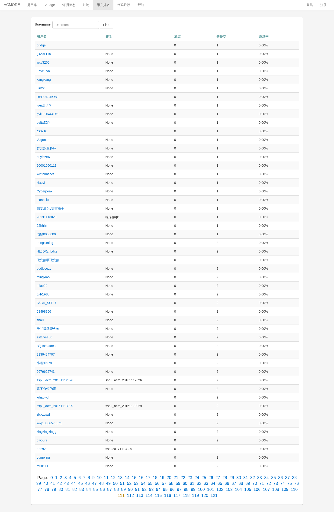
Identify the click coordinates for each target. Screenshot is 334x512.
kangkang (44, 79)
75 (289, 483)
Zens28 (42, 449)
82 (74, 489)
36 (280, 477)
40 (45, 483)
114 (148, 495)
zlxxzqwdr (44, 414)
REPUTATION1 (48, 97)
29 (231, 477)
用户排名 (103, 5)
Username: (43, 24)
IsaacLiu (43, 200)
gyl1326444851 (48, 114)
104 (238, 489)
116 (167, 495)
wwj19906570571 (49, 423)
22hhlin (42, 225)
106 (257, 489)
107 (266, 489)
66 (227, 483)
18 (155, 477)
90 (130, 489)
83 (81, 489)
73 (275, 483)
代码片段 (123, 5)
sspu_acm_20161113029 (55, 406)
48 (101, 483)
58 (171, 483)
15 (134, 477)
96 (172, 489)
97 (179, 489)
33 (259, 477)
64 (213, 483)
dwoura (42, 440)
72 (268, 483)
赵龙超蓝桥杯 (46, 148)
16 (141, 477)
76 (296, 483)
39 (38, 483)
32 (252, 477)
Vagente (42, 140)
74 (282, 483)
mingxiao (43, 277)
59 (178, 483)
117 (176, 495)
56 (157, 483)
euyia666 (43, 157)
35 (273, 477)
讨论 (86, 5)
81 (67, 489)
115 (158, 495)
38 (294, 477)
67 (233, 483)
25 (204, 477)
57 (164, 483)
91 (137, 489)
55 (150, 483)
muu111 (42, 466)
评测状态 (68, 5)
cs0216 (42, 131)
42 (59, 483)
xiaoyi (41, 183)
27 (217, 477)
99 (193, 489)
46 (87, 483)
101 (210, 489)
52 (129, 483)
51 (122, 483)
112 (130, 495)
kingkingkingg (46, 432)
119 (195, 495)
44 (73, 483)
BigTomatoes (46, 346)
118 (186, 495)
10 (99, 477)
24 (197, 477)
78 (47, 489)
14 (127, 477)
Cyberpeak (44, 191)
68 (240, 483)
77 (40, 489)
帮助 (141, 5)
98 (186, 489)
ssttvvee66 (44, 337)
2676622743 (46, 371)
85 (95, 489)
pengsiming (45, 243)
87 (109, 489)
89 (123, 489)
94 (158, 489)
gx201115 (44, 54)
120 (204, 495)
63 (206, 483)
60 (185, 483)
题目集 (32, 5)
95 (165, 489)
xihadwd (42, 397)
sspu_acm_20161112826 (55, 380)
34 (266, 477)
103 (229, 489)
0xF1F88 (43, 294)
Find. (106, 25)
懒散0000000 (46, 234)
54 (143, 483)
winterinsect (45, 174)
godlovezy (44, 268)
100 (201, 489)
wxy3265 (43, 62)
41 (52, 483)
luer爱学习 (44, 105)
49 (108, 483)
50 (115, 483)
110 (294, 489)
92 (144, 489)
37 (287, 477)
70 (254, 483)
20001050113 (47, 165)
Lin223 (41, 88)
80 (60, 489)
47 (94, 483)
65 (220, 483)
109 (284, 489)
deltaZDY (43, 122)
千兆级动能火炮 (48, 329)
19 (162, 477)
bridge (41, 45)
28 (224, 477)
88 (116, 489)
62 (199, 483)
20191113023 (47, 217)
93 (151, 489)
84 (88, 489)
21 (176, 477)
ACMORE (12, 5)
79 (53, 489)
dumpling (43, 457)
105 (247, 489)
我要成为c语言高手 (50, 208)
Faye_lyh (43, 71)
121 (214, 495)
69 (247, 483)
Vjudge (50, 5)
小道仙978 (44, 363)
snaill (40, 320)
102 (219, 489)
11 (106, 477)
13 (120, 477)
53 (136, 483)
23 (190, 477)
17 (148, 477)
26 (211, 477)
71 (261, 483)
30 (238, 477)
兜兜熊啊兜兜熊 (48, 260)
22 (183, 477)
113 (139, 495)
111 (121, 495)
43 (66, 483)
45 (80, 483)
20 (169, 477)
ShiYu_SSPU (46, 303)
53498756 (44, 311)
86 (102, 489)
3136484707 (46, 354)
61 (192, 483)
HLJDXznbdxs (47, 251)
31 (245, 477)
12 (113, 477)
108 (275, 489)
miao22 (42, 286)
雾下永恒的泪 (46, 389)
